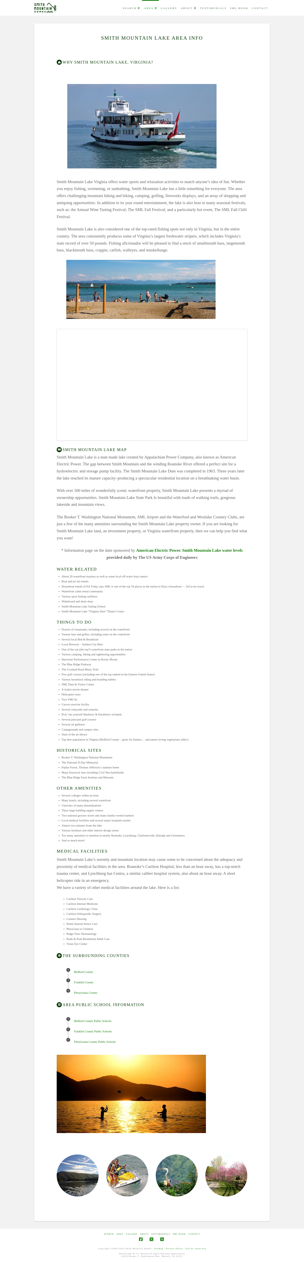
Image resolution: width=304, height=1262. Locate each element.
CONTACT (194, 1234)
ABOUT (144, 1234)
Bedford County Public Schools (92, 1021)
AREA (120, 1234)
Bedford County (83, 971)
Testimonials (160, 1234)
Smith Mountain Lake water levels (212, 550)
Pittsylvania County (85, 992)
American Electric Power (158, 550)
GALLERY (131, 1234)
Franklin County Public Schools (93, 1031)
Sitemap (159, 1248)
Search (109, 1234)
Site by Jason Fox (196, 1248)
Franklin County (84, 982)
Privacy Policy (174, 1248)
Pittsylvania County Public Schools (95, 1041)
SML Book (179, 1234)
